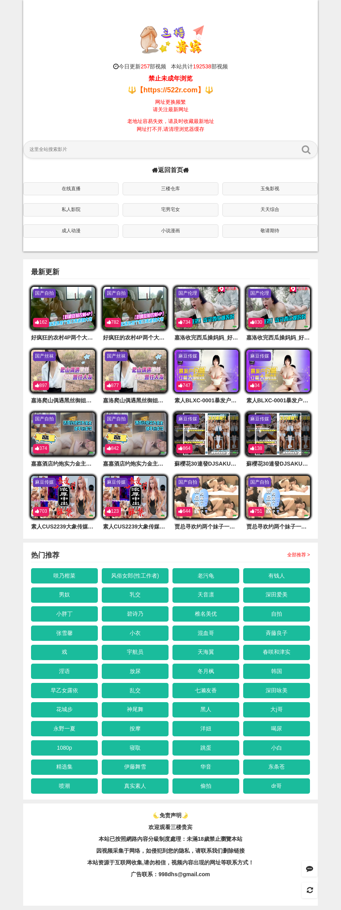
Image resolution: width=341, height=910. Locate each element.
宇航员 (135, 653)
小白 (276, 751)
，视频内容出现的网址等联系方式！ (210, 867)
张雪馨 (64, 634)
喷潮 (64, 790)
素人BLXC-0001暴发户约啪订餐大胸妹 (222, 400)
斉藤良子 (277, 634)
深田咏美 (277, 693)
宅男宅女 (170, 209)
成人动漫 (71, 230)
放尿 (135, 673)
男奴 (64, 595)
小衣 (135, 634)
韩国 (276, 673)
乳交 (135, 595)
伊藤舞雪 (135, 770)
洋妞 (205, 731)
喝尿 (276, 731)
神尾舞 (135, 712)
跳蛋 (205, 751)
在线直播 (71, 188)
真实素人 (135, 790)
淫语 (64, 673)
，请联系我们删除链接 (217, 855)
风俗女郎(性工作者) (135, 575)
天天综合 (269, 209)
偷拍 (205, 790)
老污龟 (206, 575)
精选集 (64, 770)
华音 (205, 770)
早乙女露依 (64, 693)
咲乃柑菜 (64, 575)
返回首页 (170, 170)
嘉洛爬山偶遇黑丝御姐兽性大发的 (72, 400)
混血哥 (206, 634)
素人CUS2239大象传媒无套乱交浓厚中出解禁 (87, 526)
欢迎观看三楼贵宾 (170, 831)
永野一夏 (64, 731)
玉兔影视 (269, 188)
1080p (64, 751)
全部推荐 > (298, 555)
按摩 (135, 731)
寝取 (135, 751)
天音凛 (206, 595)
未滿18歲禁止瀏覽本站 (214, 843)
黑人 (205, 712)
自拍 (276, 614)
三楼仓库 (170, 188)
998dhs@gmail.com (184, 878)
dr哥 (276, 790)
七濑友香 (206, 693)
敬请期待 (269, 230)
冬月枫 (206, 673)
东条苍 (276, 770)
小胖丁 (64, 614)
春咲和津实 (276, 653)
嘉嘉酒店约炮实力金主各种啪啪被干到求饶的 (86, 464)
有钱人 (276, 575)
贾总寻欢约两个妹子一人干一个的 (215, 526)
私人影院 (71, 209)
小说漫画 (170, 230)
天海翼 (206, 653)
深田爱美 (277, 595)
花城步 (64, 712)
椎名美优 (206, 614)
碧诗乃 (135, 614)
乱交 (135, 693)
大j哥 (276, 712)
